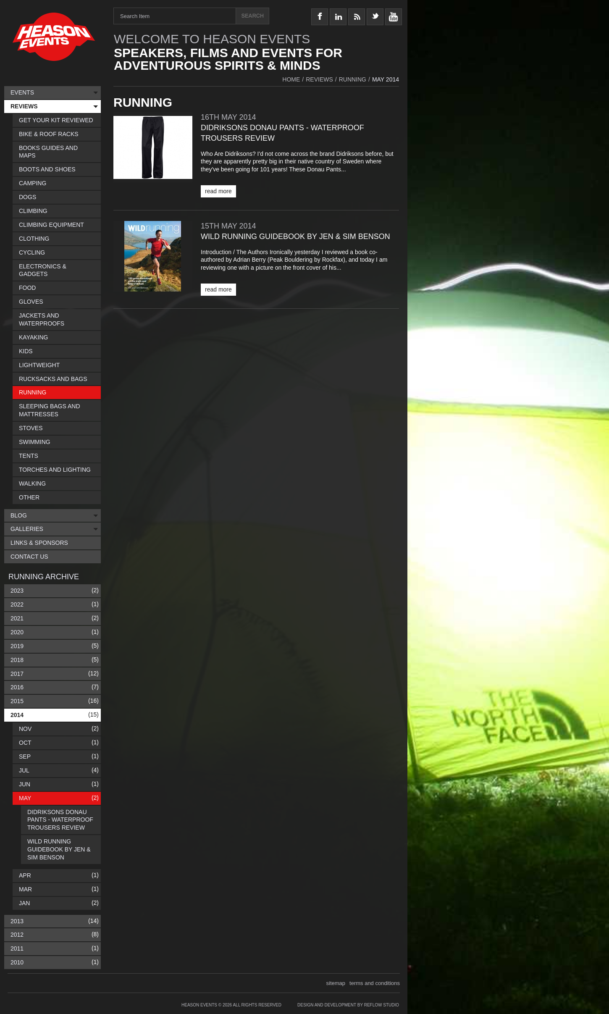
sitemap (336, 983)
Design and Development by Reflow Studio (348, 1005)
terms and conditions (374, 983)
